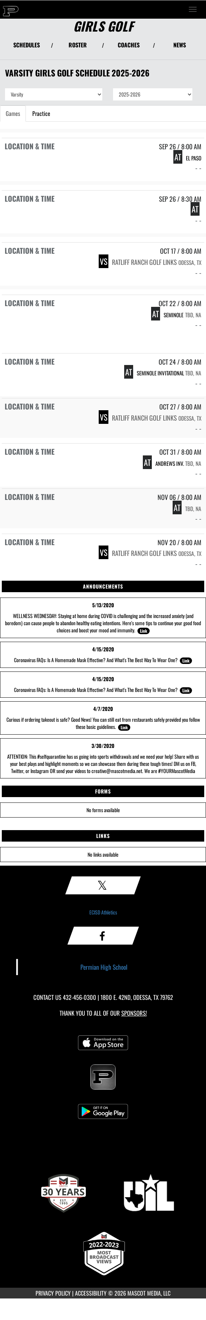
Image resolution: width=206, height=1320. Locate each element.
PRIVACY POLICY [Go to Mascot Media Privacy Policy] (53, 1293)
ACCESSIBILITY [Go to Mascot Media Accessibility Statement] (91, 1293)
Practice (41, 113)
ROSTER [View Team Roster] (78, 44)
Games (13, 113)
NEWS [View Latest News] (179, 44)
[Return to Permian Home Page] (11, 9)
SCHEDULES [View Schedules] (26, 44)
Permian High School (103, 967)
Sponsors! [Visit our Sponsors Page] (134, 1012)
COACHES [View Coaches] (129, 44)
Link (143, 631)
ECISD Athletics (103, 912)
